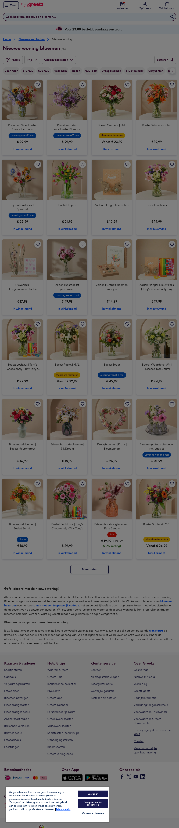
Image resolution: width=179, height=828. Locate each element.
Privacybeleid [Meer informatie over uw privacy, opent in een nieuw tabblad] (63, 809)
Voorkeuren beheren (93, 813)
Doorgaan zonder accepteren (93, 803)
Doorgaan (93, 794)
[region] (57, 804)
